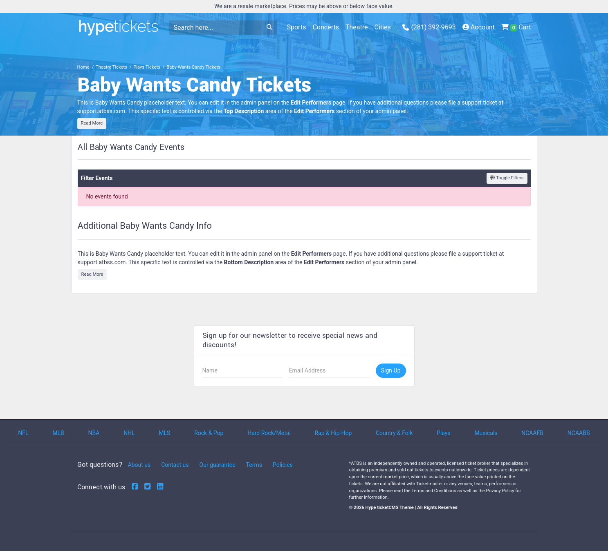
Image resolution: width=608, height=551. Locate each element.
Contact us (174, 465)
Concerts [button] (325, 27)
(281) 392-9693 (429, 27)
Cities (383, 27)
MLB (58, 433)
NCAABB (579, 433)
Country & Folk (394, 433)
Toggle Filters (506, 178)
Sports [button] (296, 27)
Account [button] (478, 27)
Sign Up (391, 370)
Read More (92, 123)
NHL (129, 433)
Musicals (485, 433)
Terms (254, 465)
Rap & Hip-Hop (333, 433)
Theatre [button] (357, 27)
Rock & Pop (208, 433)
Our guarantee (218, 465)
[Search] (215, 27)
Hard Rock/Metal (269, 433)
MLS (164, 433)
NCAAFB (532, 433)
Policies (283, 465)
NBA (94, 433)
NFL (23, 433)
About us (139, 465)
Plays (444, 433)
